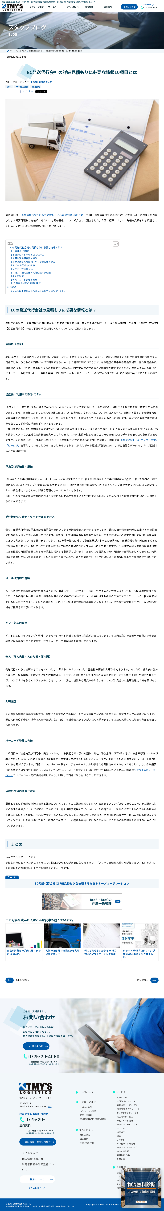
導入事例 (84, 1138)
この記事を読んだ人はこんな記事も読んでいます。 (40, 290)
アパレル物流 (86, 1107)
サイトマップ (30, 1153)
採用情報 (108, 6)
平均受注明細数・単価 (26, 258)
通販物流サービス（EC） (128, 1105)
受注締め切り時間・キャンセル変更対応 (35, 261)
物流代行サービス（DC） (128, 1124)
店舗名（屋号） (22, 251)
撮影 (119, 1136)
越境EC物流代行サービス (128, 1109)
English (147, 5)
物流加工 (121, 1132)
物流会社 (36, 86)
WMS (9, 86)
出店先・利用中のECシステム (30, 254)
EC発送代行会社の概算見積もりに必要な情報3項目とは (52, 215)
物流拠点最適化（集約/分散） (93, 1118)
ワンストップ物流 (88, 1111)
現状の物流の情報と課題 (28, 283)
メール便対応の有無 (25, 265)
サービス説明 (22, 86)
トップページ (86, 1092)
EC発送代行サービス (126, 1101)
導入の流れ (85, 1135)
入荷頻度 (19, 276)
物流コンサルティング (127, 1147)
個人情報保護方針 (32, 1158)
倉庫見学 (121, 1159)
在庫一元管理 (86, 1115)
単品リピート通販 (125, 1120)
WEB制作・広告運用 (126, 1143)
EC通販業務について (41, 82)
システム (121, 1128)
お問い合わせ (129, 6)
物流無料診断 (123, 1151)
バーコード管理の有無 (26, 279)
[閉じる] (158, 1171)
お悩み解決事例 (87, 1142)
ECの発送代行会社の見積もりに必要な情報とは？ (36, 247)
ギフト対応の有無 (24, 268)
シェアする (27, 91)
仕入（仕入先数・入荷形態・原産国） (34, 272)
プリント (121, 1139)
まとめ (13, 286)
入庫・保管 (122, 1097)
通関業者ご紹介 (124, 1155)
